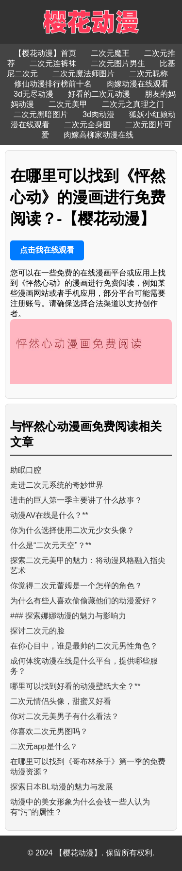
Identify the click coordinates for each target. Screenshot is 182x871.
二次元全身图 (87, 124)
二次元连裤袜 (53, 63)
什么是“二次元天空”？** (50, 545)
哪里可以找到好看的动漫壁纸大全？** (75, 686)
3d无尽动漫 (33, 94)
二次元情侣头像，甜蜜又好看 (60, 701)
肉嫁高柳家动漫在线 (98, 135)
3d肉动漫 (99, 114)
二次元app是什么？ (44, 746)
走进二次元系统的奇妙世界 (56, 485)
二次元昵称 (148, 73)
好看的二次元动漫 (99, 94)
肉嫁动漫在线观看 (137, 84)
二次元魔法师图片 (83, 73)
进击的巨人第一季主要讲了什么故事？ (76, 500)
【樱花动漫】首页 (45, 53)
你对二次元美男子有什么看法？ (64, 716)
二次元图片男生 (118, 63)
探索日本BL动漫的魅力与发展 (61, 787)
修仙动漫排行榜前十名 (53, 84)
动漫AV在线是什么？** (49, 515)
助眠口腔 (25, 470)
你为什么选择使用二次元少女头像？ (72, 530)
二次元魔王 (110, 53)
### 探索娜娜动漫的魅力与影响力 (68, 616)
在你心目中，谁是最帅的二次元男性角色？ (84, 646)
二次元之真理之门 (133, 104)
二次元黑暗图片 (41, 114)
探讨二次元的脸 (37, 631)
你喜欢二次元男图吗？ (49, 731)
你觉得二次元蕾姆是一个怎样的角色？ (76, 585)
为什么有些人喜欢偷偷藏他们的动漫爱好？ (84, 601)
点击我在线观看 (47, 250)
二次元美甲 (68, 104)
